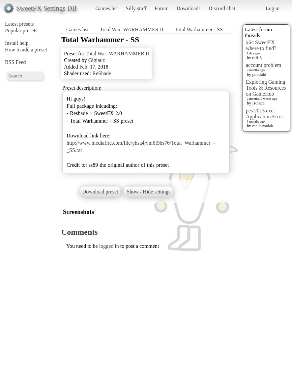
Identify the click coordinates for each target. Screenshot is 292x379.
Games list (107, 8)
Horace (258, 103)
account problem (263, 65)
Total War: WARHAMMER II (131, 29)
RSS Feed (15, 62)
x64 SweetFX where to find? (261, 45)
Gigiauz (96, 60)
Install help (17, 43)
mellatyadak (262, 125)
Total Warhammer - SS (199, 29)
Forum (162, 8)
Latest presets (19, 24)
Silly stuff (136, 8)
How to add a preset (26, 49)
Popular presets (21, 30)
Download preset (100, 191)
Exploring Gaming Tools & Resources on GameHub (266, 88)
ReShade (101, 73)
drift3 (257, 57)
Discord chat (221, 8)
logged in (109, 246)
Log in (272, 8)
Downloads (188, 8)
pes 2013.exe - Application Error (264, 113)
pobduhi (259, 74)
